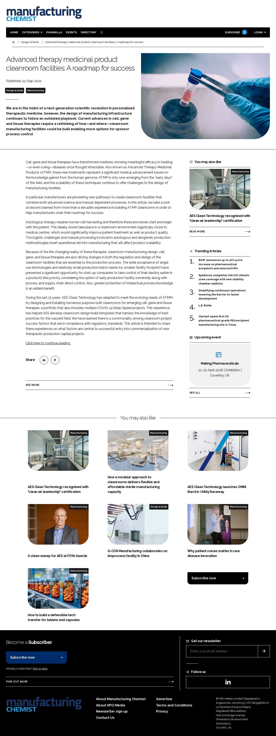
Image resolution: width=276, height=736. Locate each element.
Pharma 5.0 (54, 32)
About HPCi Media (110, 705)
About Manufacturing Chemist (121, 699)
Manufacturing (35, 90)
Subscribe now (203, 578)
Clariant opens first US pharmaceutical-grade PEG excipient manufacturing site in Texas (224, 320)
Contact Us (105, 718)
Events (71, 32)
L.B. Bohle (205, 306)
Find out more (17, 681)
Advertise (164, 699)
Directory (88, 32)
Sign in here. (40, 668)
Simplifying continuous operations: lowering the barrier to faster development (222, 295)
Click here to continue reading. (48, 343)
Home (14, 32)
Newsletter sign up (112, 711)
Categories (30, 32)
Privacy (162, 711)
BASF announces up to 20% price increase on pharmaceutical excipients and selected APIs (221, 264)
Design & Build (14, 90)
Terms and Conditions (174, 705)
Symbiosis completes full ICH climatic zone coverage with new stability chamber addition (224, 279)
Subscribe (235, 32)
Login (258, 32)
